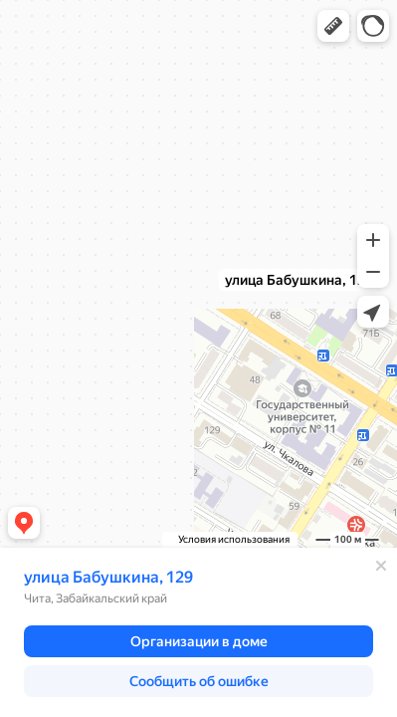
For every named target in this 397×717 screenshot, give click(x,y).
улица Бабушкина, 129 (108, 577)
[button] (333, 26)
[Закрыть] (381, 566)
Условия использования (234, 539)
